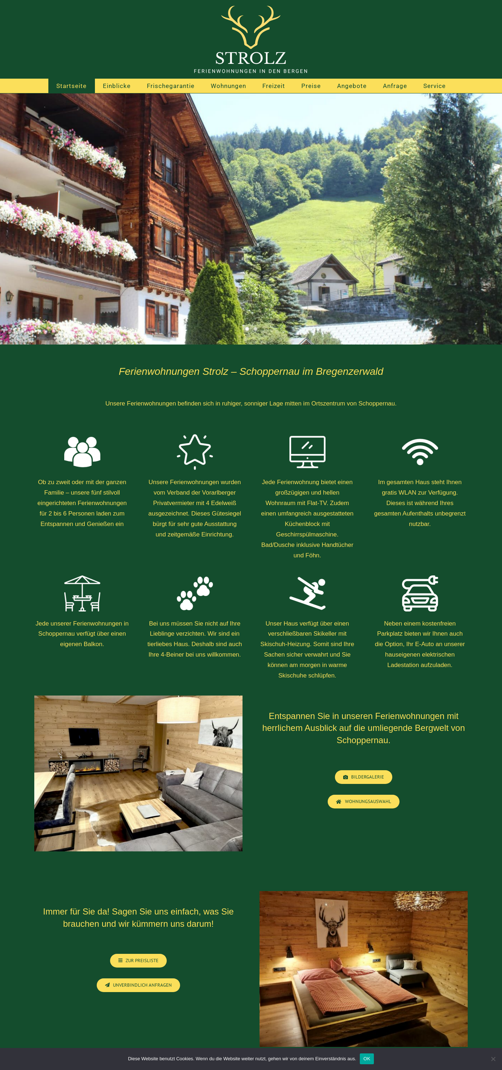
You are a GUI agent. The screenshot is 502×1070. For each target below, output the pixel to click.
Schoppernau (362, 740)
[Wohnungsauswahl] (363, 801)
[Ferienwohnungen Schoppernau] (138, 961)
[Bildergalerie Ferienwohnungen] (363, 777)
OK (366, 1058)
